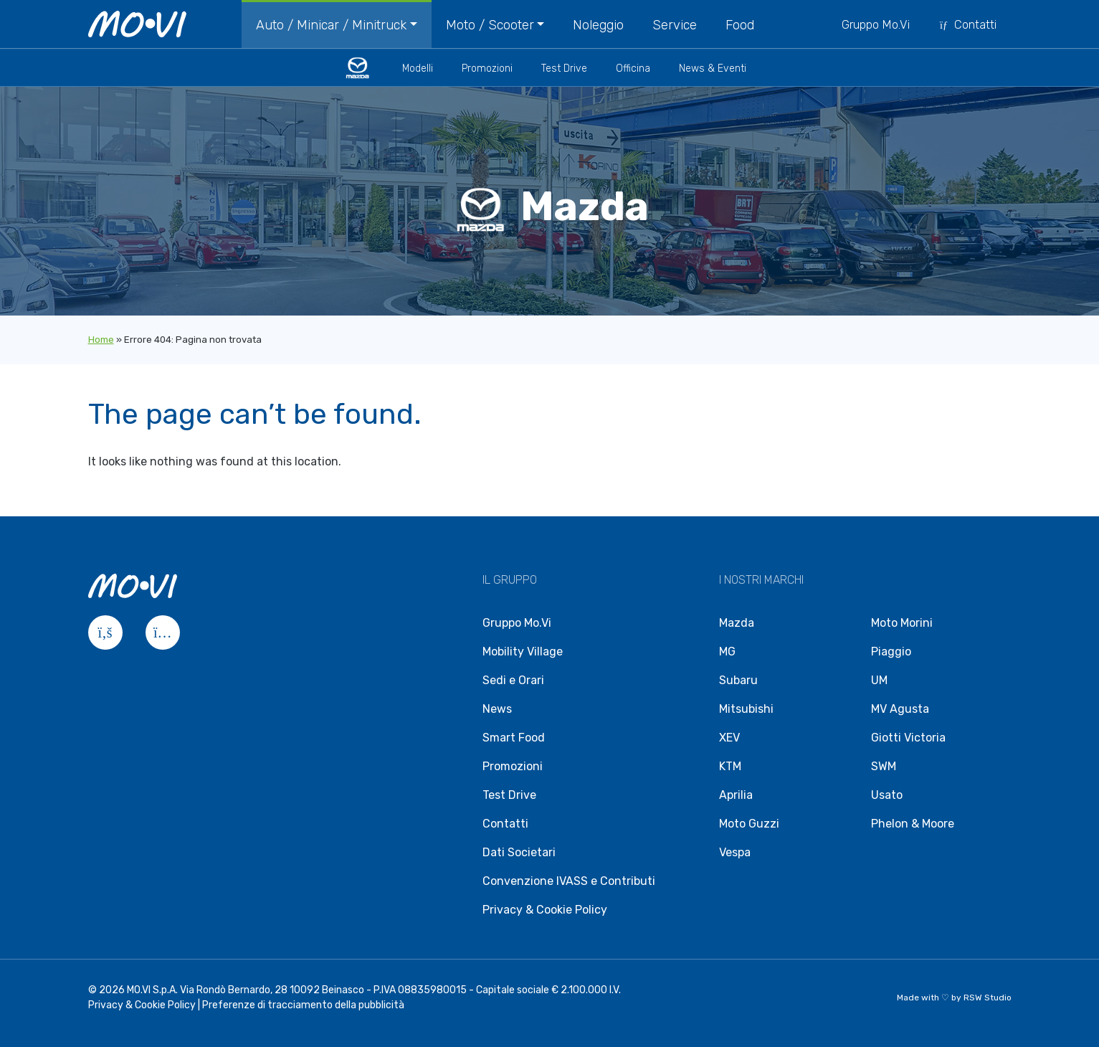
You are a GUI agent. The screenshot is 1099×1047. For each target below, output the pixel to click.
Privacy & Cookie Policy (544, 909)
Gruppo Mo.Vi (876, 25)
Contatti (967, 25)
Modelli (417, 68)
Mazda (736, 623)
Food (739, 25)
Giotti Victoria (908, 737)
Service (674, 25)
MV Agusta (900, 709)
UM (879, 680)
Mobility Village (522, 651)
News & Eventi (712, 68)
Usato (887, 795)
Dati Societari (519, 852)
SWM (883, 766)
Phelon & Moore (912, 823)
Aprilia (736, 795)
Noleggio (598, 25)
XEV (729, 737)
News (497, 709)
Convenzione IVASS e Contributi (568, 881)
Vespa (735, 852)
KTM (730, 766)
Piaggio (891, 651)
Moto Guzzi (749, 823)
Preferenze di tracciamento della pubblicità (303, 1005)
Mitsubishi (746, 709)
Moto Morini (902, 623)
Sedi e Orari (513, 680)
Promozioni (487, 68)
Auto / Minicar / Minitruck (331, 25)
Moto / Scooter (490, 25)
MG (727, 651)
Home (101, 339)
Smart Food (513, 737)
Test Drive (564, 68)
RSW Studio (988, 997)
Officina (633, 68)
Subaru (738, 680)
